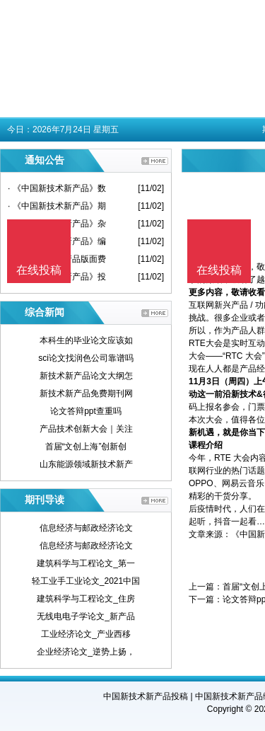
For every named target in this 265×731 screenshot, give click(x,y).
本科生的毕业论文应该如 (86, 340)
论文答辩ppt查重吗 (86, 411)
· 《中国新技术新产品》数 (57, 188)
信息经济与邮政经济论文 (86, 528)
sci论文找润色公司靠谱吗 (86, 358)
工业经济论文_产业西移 (86, 634)
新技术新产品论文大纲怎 (86, 376)
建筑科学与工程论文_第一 (86, 563)
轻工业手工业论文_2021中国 (86, 581)
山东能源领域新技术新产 (86, 464)
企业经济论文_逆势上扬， (86, 652)
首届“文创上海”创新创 (86, 446)
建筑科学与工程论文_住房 (86, 599)
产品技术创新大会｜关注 (86, 429)
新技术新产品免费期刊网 (86, 393)
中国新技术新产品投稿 (145, 696)
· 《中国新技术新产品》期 (57, 206)
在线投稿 (219, 270)
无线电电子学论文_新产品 (86, 616)
